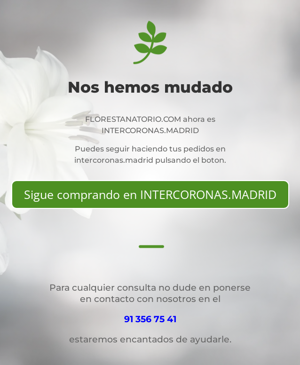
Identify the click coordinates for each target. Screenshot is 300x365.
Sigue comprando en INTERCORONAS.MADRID (150, 194)
